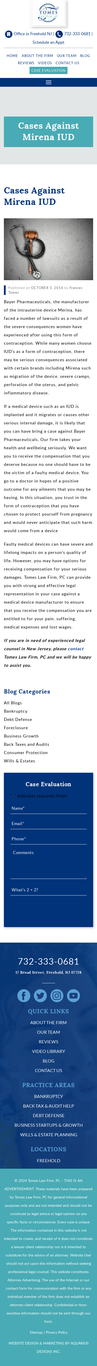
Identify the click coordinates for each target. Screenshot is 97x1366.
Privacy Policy (57, 1332)
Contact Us (67, 63)
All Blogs (13, 703)
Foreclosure (16, 728)
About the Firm (37, 55)
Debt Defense (18, 719)
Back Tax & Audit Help (48, 1106)
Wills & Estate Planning (48, 1135)
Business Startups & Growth (48, 1125)
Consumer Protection (26, 752)
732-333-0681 (77, 34)
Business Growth (21, 736)
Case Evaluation (48, 70)
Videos (45, 63)
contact (76, 649)
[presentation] (49, 910)
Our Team (67, 55)
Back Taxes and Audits (26, 744)
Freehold (48, 1160)
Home (12, 55)
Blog (85, 55)
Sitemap (36, 1332)
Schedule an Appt (48, 42)
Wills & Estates (19, 761)
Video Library (48, 1051)
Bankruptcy (15, 711)
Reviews (26, 63)
